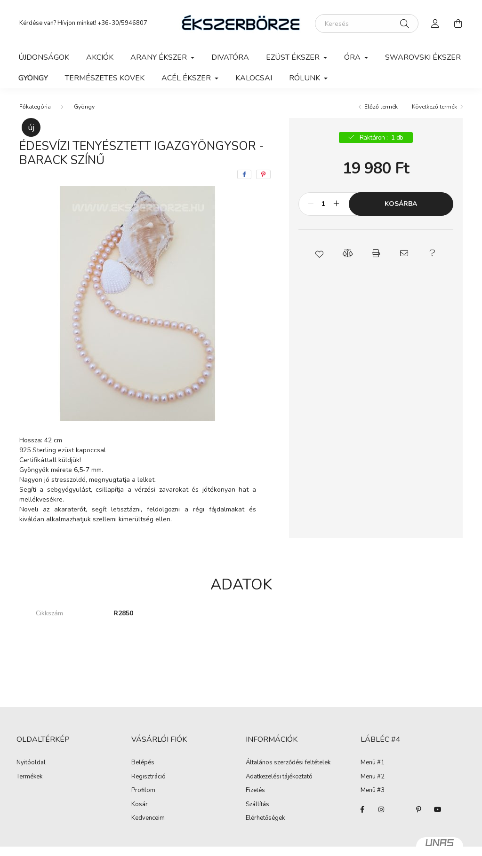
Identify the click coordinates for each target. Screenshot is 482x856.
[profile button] (435, 23)
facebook (362, 809)
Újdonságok (43, 57)
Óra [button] (353, 57)
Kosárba (401, 203)
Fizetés (255, 790)
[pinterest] (263, 174)
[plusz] (336, 204)
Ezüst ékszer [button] (293, 57)
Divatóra (230, 57)
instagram (381, 809)
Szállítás (257, 805)
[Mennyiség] (323, 204)
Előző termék (381, 106)
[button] (319, 253)
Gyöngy (33, 78)
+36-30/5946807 (122, 23)
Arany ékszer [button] (159, 57)
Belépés (142, 763)
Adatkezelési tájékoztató (279, 777)
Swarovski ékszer (423, 57)
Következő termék (434, 106)
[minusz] (311, 204)
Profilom (143, 790)
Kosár (139, 805)
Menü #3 (373, 790)
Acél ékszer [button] (187, 78)
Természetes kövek (105, 78)
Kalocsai (253, 78)
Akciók (99, 57)
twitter (400, 809)
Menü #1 (373, 763)
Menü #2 (373, 777)
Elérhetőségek (265, 818)
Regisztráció (148, 777)
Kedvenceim (148, 818)
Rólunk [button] (305, 78)
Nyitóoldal (31, 763)
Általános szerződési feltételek (288, 763)
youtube (437, 809)
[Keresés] (366, 23)
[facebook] (244, 174)
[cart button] (458, 23)
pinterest (419, 809)
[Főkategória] (35, 106)
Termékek (29, 777)
